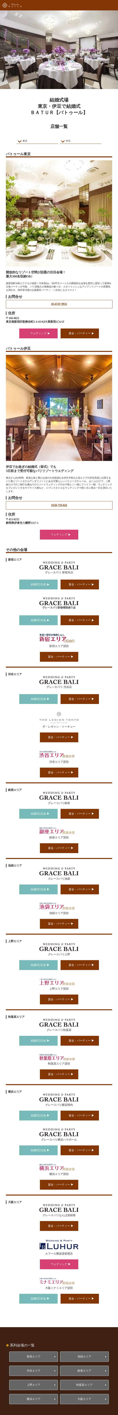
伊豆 (68, 140)
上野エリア (34, 1384)
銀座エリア (84, 1370)
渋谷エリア (34, 1370)
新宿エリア (34, 1356)
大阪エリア (84, 1399)
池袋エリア (84, 1356)
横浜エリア (34, 1399)
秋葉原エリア (84, 1384)
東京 (25, 140)
